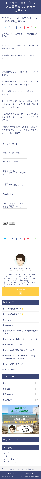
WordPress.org (10, 462)
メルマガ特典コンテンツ (14, 364)
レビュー (22, 383)
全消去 (12, 223)
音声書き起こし (22, 394)
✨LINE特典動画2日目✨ (14, 314)
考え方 (22, 389)
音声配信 (22, 400)
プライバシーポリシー (16, 473)
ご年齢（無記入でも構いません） (14, 184)
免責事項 (28, 473)
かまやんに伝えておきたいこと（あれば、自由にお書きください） (14, 205)
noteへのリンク (11, 325)
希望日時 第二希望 (11, 153)
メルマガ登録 (10, 369)
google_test (9, 320)
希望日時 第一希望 (11, 144)
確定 (5, 223)
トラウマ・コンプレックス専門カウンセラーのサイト (20, 6)
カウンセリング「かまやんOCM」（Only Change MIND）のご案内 (20, 357)
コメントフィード (11, 459)
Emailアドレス (9, 194)
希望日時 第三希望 (11, 162)
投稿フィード (9, 456)
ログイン (7, 453)
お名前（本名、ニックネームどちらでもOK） (14, 172)
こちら (28, 117)
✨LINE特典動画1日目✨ (14, 309)
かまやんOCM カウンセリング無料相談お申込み (21, 332)
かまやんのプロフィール (14, 345)
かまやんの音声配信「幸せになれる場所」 (20, 350)
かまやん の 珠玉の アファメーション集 (21, 339)
